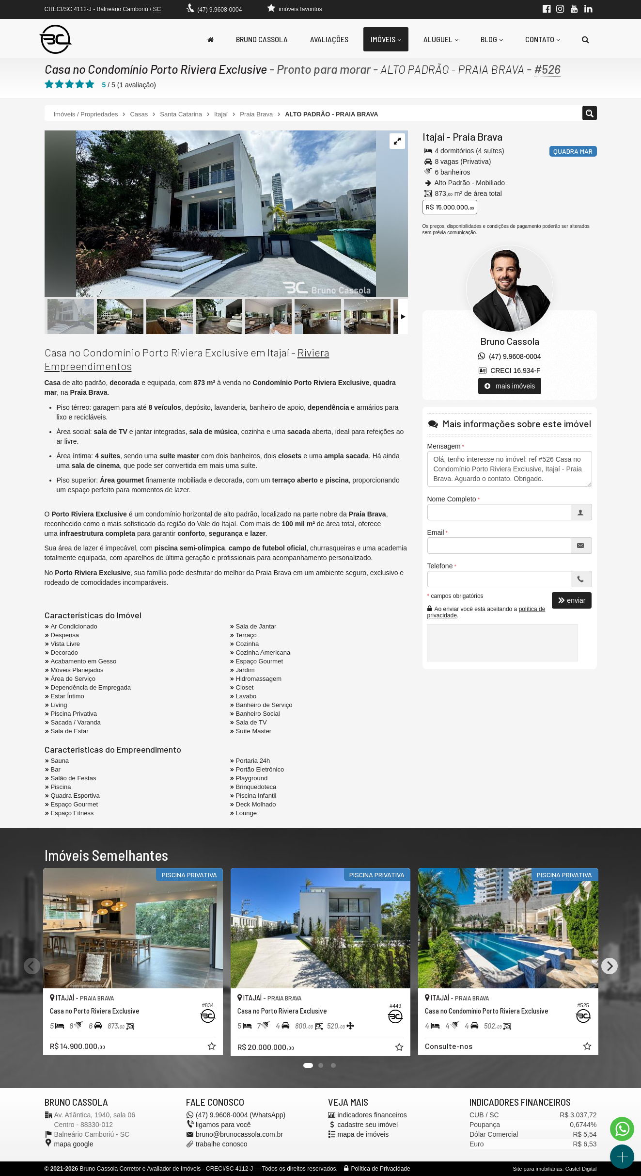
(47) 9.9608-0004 (219, 9)
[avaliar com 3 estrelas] (69, 84)
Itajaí (433, 136)
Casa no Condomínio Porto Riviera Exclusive (156, 69)
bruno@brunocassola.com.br (239, 1134)
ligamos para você (223, 1124)
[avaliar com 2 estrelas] (59, 84)
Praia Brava (477, 136)
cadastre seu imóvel (368, 1124)
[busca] (585, 39)
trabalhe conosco (222, 1144)
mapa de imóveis (363, 1134)
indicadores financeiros (372, 1115)
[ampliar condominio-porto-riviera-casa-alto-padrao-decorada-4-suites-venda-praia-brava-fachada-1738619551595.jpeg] (210, 214)
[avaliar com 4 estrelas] (79, 84)
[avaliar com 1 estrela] (49, 84)
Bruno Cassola (262, 39)
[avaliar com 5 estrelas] (89, 84)
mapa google (74, 1144)
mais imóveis (510, 386)
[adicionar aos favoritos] (212, 1047)
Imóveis (386, 39)
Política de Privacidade (380, 1168)
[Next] (609, 966)
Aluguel (440, 39)
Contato (542, 39)
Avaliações (329, 39)
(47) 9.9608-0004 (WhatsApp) (240, 1115)
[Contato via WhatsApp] (622, 1129)
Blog (492, 39)
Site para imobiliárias (537, 1169)
